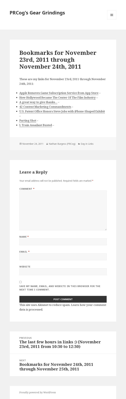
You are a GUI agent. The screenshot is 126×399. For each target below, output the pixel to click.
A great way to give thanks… (38, 102)
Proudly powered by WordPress (37, 392)
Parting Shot (27, 120)
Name (24, 236)
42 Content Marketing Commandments (45, 107)
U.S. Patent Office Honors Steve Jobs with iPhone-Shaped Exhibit (62, 111)
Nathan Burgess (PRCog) (62, 143)
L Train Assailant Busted (35, 125)
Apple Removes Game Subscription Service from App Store (58, 93)
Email (24, 251)
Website (25, 266)
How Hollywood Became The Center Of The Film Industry (57, 97)
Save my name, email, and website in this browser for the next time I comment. (59, 288)
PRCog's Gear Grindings (37, 12)
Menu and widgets (111, 19)
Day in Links (87, 143)
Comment (26, 188)
